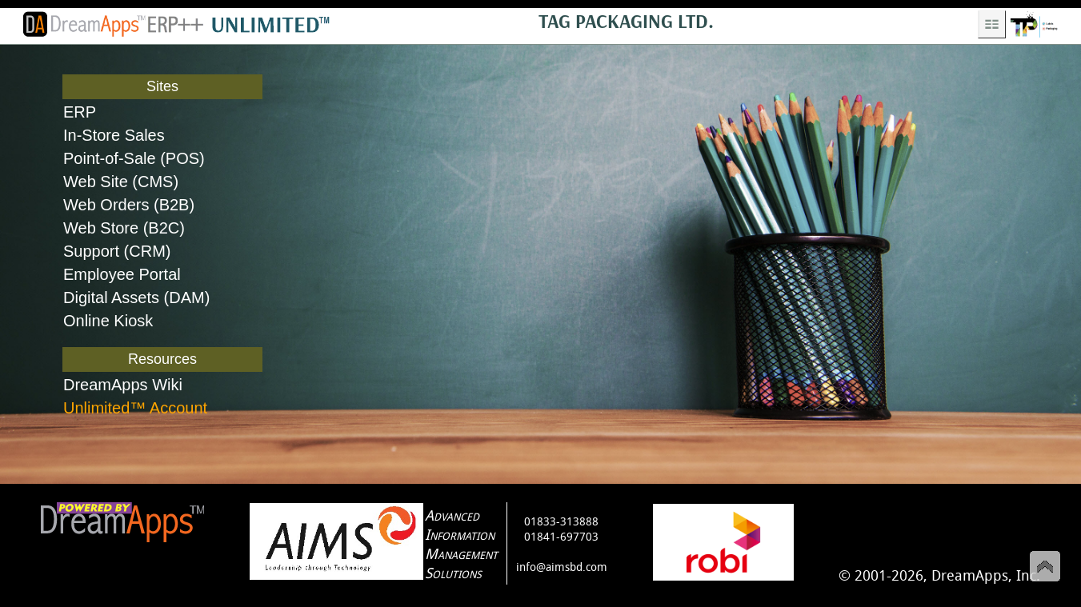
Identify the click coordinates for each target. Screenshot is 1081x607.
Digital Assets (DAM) (136, 297)
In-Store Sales (114, 135)
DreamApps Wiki (122, 384)
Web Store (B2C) (124, 228)
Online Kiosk (108, 320)
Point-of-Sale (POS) (134, 158)
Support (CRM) (116, 251)
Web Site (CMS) (120, 181)
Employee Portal (122, 274)
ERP (79, 112)
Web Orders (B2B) (128, 205)
